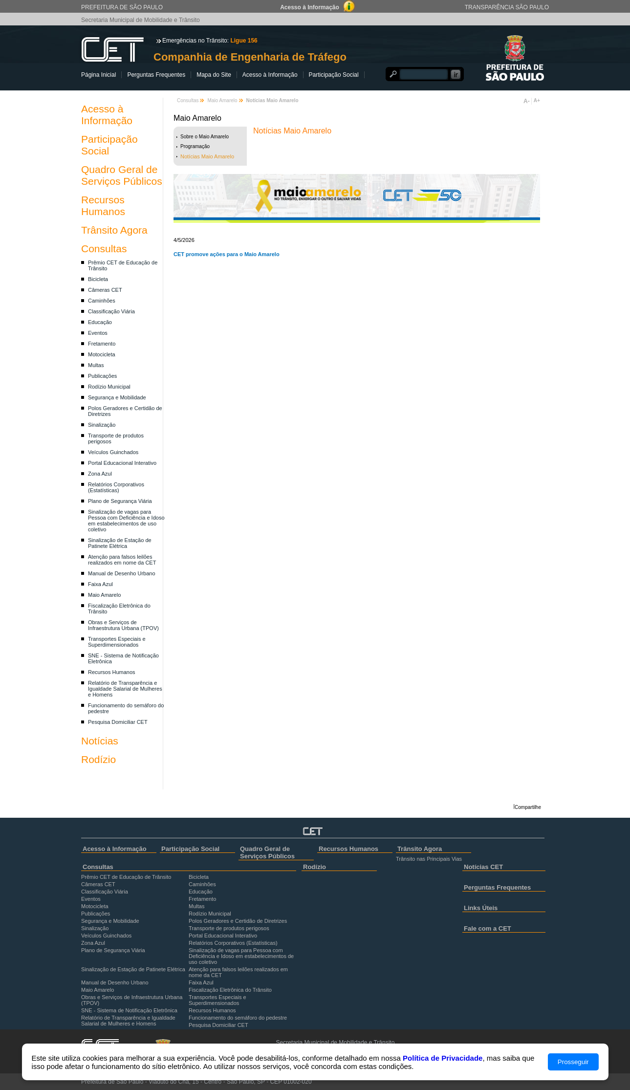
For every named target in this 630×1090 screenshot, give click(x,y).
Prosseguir (573, 1062)
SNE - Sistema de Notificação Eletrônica (129, 1010)
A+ (537, 100)
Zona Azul (100, 474)
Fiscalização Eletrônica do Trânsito (230, 990)
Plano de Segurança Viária (120, 501)
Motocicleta (101, 354)
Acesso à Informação (270, 74)
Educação (100, 322)
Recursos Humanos (103, 205)
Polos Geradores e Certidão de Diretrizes (238, 921)
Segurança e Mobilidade (117, 397)
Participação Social (334, 74)
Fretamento (101, 344)
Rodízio (98, 759)
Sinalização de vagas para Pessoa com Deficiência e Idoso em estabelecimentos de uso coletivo (126, 520)
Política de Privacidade (442, 1058)
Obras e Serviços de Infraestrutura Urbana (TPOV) (123, 625)
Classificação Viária (111, 311)
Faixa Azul (100, 584)
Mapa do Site (213, 74)
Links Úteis (481, 908)
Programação (195, 146)
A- (526, 101)
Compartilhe (528, 807)
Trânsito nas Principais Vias (429, 859)
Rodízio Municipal (109, 387)
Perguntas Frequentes (156, 74)
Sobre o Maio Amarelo (204, 136)
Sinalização (101, 425)
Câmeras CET (105, 290)
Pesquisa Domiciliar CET (118, 722)
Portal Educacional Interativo (122, 463)
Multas (96, 365)
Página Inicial (98, 74)
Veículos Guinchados (113, 452)
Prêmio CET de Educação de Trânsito (126, 877)
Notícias (99, 740)
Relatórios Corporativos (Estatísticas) (116, 487)
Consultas (104, 248)
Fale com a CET (487, 928)
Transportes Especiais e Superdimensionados (117, 642)
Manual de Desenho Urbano (121, 573)
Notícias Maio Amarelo (207, 156)
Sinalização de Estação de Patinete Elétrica (120, 543)
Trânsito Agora (114, 230)
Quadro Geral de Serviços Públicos (121, 175)
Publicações (102, 376)
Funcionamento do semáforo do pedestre (238, 1018)
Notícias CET (483, 867)
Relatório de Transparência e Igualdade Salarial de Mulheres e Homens (125, 689)
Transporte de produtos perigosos (229, 928)
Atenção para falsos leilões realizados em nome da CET (122, 560)
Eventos (98, 333)
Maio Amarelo (104, 595)
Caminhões (101, 301)
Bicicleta (98, 279)
